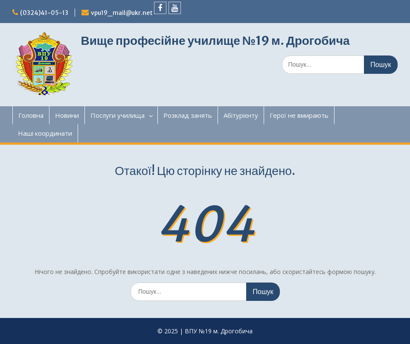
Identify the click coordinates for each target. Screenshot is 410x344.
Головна (31, 115)
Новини (67, 115)
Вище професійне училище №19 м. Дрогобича (215, 40)
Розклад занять (187, 115)
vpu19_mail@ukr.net (122, 13)
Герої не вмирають (299, 115)
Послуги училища (117, 115)
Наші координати (45, 133)
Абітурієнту (241, 115)
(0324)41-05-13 (44, 13)
